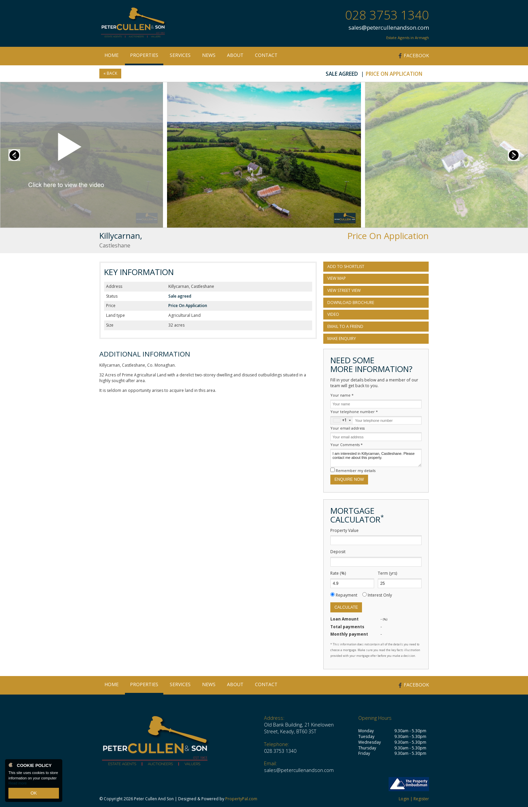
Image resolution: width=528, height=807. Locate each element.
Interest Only (380, 595)
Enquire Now (349, 479)
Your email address (347, 428)
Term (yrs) (387, 573)
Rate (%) (338, 573)
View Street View (344, 290)
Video (333, 314)
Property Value (344, 530)
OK (33, 794)
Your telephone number (354, 411)
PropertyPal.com (241, 799)
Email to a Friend (345, 326)
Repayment (346, 595)
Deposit (337, 551)
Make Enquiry (341, 338)
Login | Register (414, 799)
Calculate (346, 607)
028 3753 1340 (387, 15)
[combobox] (342, 420)
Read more (17, 785)
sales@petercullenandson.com (389, 27)
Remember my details (355, 470)
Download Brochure (350, 302)
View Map (336, 278)
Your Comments (346, 444)
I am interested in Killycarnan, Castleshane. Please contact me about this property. (376, 458)
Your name (342, 395)
